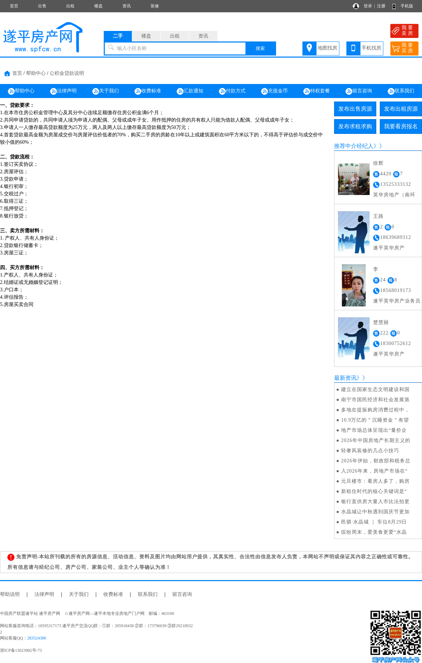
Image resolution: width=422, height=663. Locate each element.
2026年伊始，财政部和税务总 (375, 460)
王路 (378, 216)
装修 (155, 6)
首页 (14, 6)
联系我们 (401, 91)
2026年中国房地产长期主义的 (375, 440)
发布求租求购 (355, 126)
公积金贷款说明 (67, 73)
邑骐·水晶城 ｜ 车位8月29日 (374, 522)
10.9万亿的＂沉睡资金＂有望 (375, 420)
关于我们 (105, 91)
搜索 (260, 48)
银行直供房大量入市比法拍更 (375, 501)
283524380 (36, 638)
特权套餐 (316, 91)
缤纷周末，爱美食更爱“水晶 (374, 532)
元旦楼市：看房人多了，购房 (375, 481)
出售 (42, 6)
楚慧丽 (381, 322)
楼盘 (98, 6)
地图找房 (327, 48)
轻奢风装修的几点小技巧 (370, 450)
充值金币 (274, 91)
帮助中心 (36, 73)
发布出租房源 (401, 109)
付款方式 (232, 91)
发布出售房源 (355, 109)
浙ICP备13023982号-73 (21, 650)
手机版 (407, 6)
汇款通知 (190, 91)
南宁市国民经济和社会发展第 (375, 399)
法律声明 (63, 91)
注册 (381, 6)
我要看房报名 (401, 126)
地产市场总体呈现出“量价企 (374, 430)
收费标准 (147, 91)
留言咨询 (358, 91)
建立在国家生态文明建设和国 (375, 389)
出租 (70, 6)
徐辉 (378, 163)
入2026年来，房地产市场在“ (374, 471)
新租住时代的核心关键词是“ (374, 491)
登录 (368, 6)
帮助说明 (10, 594)
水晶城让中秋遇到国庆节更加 (375, 511)
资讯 (126, 6)
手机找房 (371, 48)
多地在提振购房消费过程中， (375, 409)
